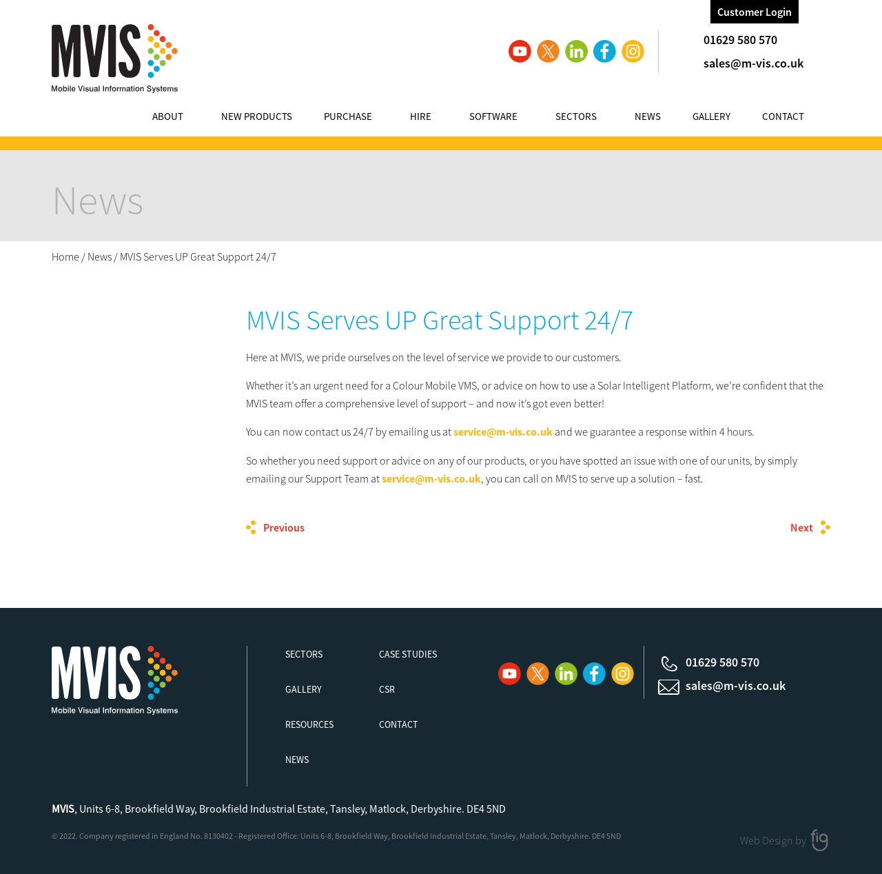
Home (65, 256)
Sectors (576, 116)
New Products (256, 116)
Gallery (711, 116)
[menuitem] (181, 118)
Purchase (348, 116)
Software (493, 116)
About (167, 116)
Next (801, 527)
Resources (309, 724)
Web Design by (774, 839)
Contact (783, 116)
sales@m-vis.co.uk (753, 63)
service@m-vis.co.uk (503, 431)
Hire (420, 116)
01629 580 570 (740, 40)
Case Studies (408, 654)
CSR (387, 689)
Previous (284, 527)
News (648, 116)
